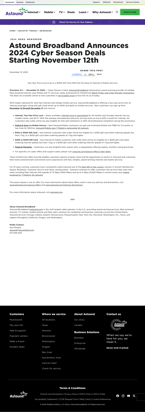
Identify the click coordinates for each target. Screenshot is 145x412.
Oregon (46, 348)
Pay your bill (16, 326)
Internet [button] (32, 12)
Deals (71, 12)
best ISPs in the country (93, 168)
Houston (46, 331)
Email (91, 75)
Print (99, 75)
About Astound (84, 315)
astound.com (56, 193)
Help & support (18, 331)
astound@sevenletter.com (22, 231)
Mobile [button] (48, 12)
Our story (79, 320)
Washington (48, 342)
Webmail (106, 2)
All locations (48, 320)
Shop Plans (130, 12)
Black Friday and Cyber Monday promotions (113, 94)
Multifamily (30, 2)
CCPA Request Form (68, 400)
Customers (17, 315)
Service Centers (132, 2)
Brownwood (48, 337)
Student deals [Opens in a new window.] (17, 348)
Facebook (77, 75)
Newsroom (34, 40)
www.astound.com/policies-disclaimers (64, 186)
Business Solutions (86, 333)
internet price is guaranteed (74, 116)
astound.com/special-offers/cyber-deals (91, 152)
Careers (78, 326)
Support (96, 2)
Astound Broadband (78, 91)
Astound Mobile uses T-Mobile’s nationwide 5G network (62, 129)
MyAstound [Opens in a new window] (118, 2)
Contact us (113, 315)
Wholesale (79, 349)
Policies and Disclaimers (51, 395)
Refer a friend (17, 342)
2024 (13, 40)
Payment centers (19, 337)
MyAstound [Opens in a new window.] (16, 320)
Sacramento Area (51, 358)
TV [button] (61, 12)
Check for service (51, 369)
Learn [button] (82, 12)
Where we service (54, 315)
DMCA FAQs (99, 395)
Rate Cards (85, 400)
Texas (45, 326)
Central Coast (49, 364)
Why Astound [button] (101, 12)
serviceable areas (66, 96)
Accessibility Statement (46, 400)
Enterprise (79, 344)
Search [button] (116, 12)
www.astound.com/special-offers (25, 186)
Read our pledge (117, 349)
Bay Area (47, 353)
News (22, 40)
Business (20, 2)
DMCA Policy (85, 395)
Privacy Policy (71, 395)
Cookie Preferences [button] (101, 400)
